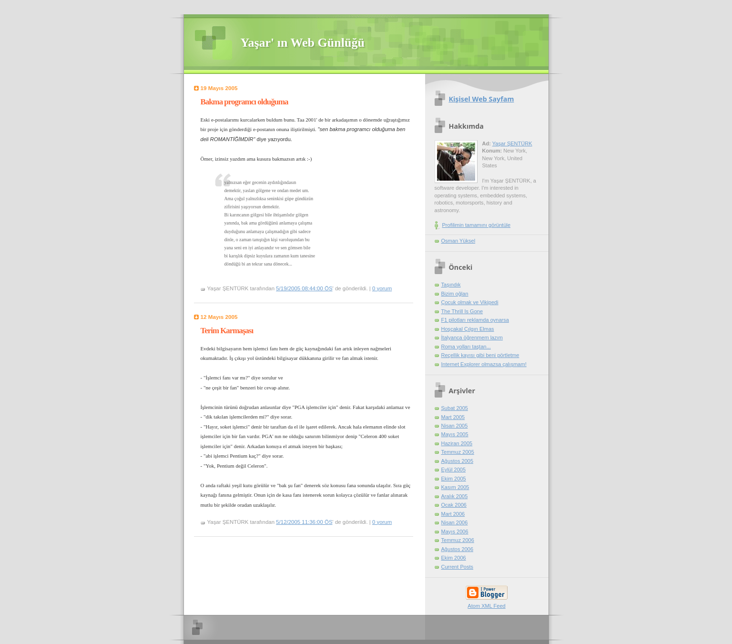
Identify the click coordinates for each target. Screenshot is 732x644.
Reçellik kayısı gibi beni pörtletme (480, 355)
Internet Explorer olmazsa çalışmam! (484, 364)
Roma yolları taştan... (466, 346)
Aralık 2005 (454, 496)
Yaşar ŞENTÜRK (512, 143)
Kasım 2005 (455, 487)
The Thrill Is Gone (462, 311)
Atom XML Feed (486, 606)
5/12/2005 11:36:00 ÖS (304, 522)
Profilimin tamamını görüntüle (476, 225)
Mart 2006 (453, 514)
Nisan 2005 (454, 426)
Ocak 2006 (454, 505)
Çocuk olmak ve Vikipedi (469, 302)
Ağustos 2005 (457, 461)
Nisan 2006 (454, 522)
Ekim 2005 (453, 478)
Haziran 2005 (457, 443)
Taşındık (451, 284)
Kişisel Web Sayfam (481, 98)
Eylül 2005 (453, 469)
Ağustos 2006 (457, 549)
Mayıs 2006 (454, 531)
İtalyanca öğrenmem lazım (472, 337)
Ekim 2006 (453, 558)
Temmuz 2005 (457, 452)
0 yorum (382, 288)
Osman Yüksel (458, 241)
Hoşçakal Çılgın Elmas (467, 329)
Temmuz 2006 (457, 540)
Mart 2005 (453, 417)
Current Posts (457, 567)
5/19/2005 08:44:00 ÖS (304, 288)
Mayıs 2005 (454, 434)
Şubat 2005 (454, 408)
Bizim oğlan (454, 293)
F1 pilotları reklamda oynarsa (475, 320)
